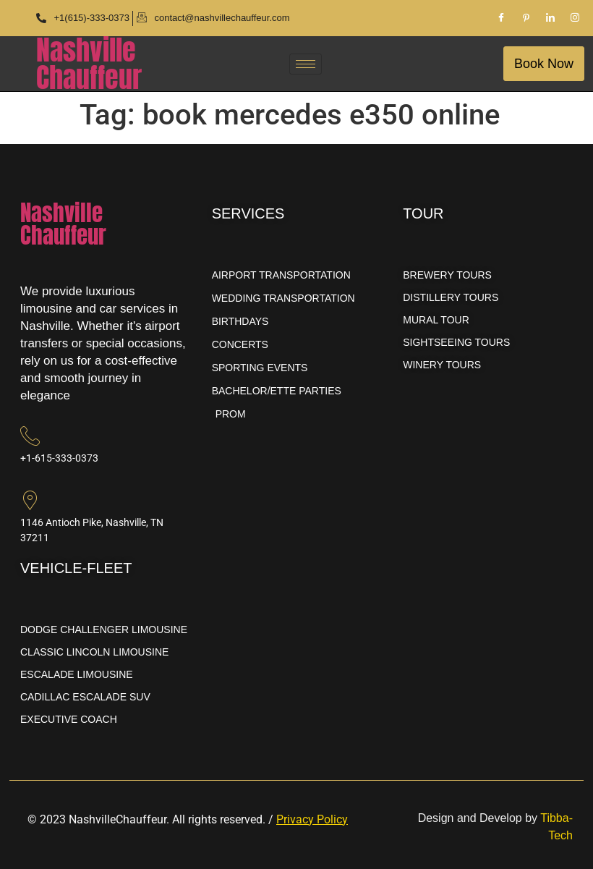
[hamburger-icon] (305, 64)
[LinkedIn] (550, 18)
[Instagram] (575, 18)
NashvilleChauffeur (89, 63)
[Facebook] (501, 18)
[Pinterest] (526, 18)
